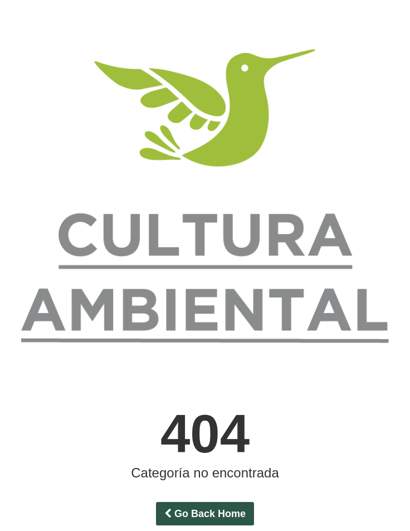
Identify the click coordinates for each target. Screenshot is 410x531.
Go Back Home (205, 513)
